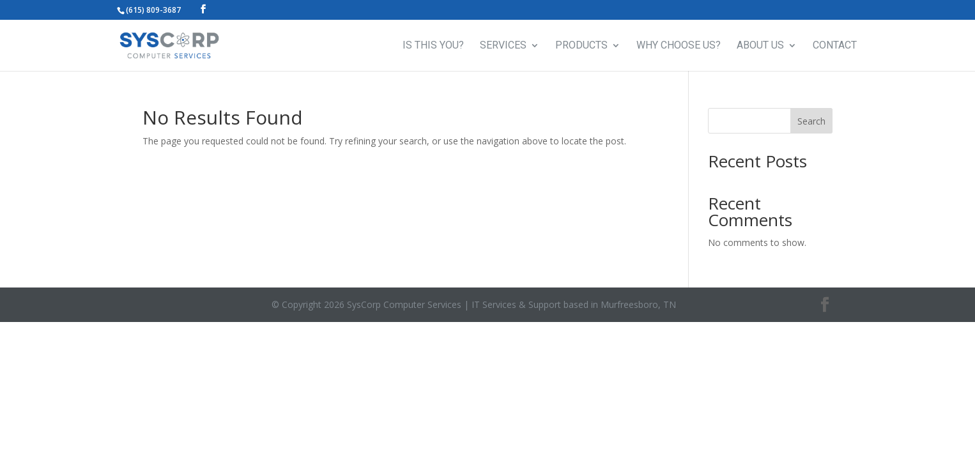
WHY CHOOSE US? (678, 46)
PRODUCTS (581, 46)
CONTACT (835, 46)
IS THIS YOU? (433, 46)
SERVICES (503, 46)
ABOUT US (760, 46)
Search (811, 121)
